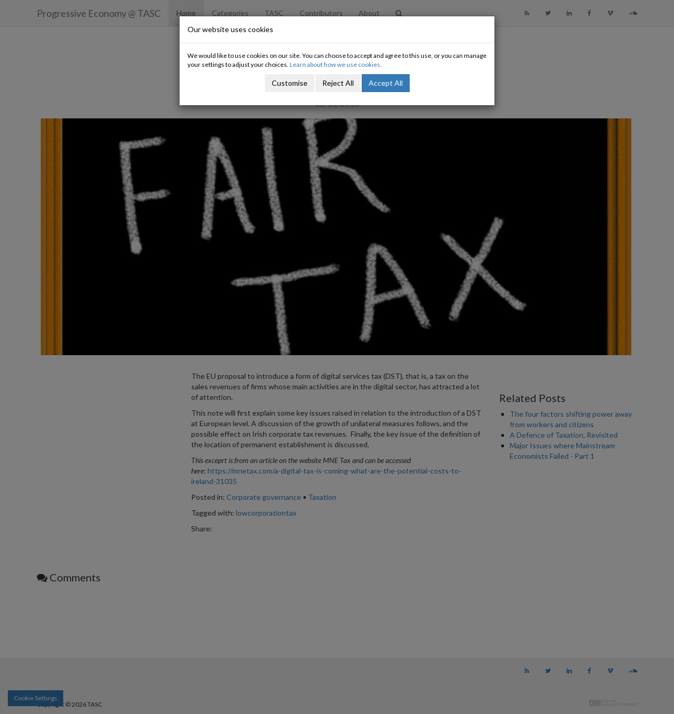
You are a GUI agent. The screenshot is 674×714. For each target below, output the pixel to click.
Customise (290, 82)
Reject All (338, 82)
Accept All (386, 82)
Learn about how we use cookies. (336, 64)
